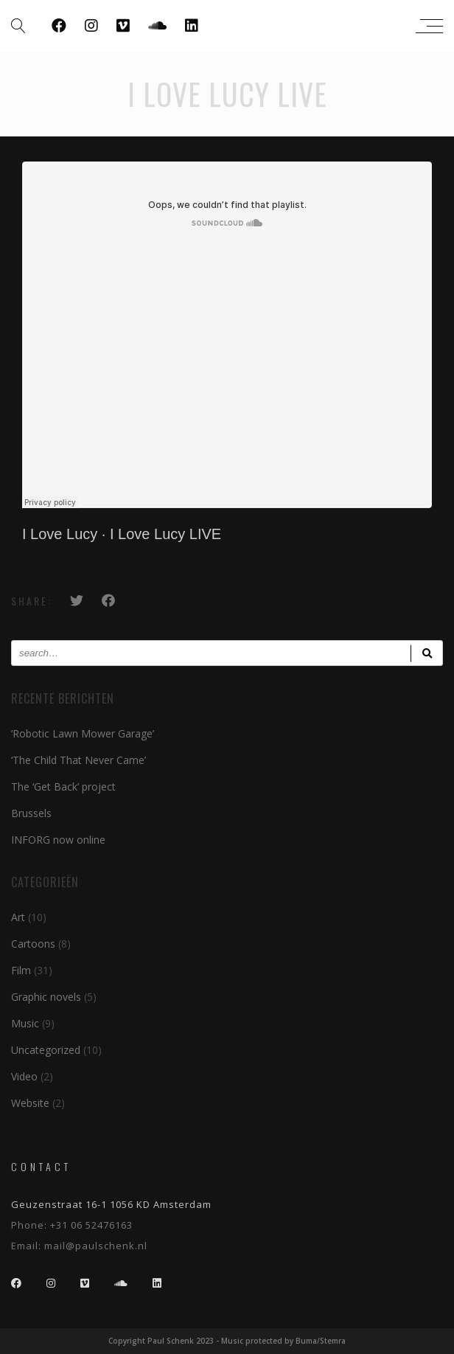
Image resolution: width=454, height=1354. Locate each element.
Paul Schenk (223, 26)
